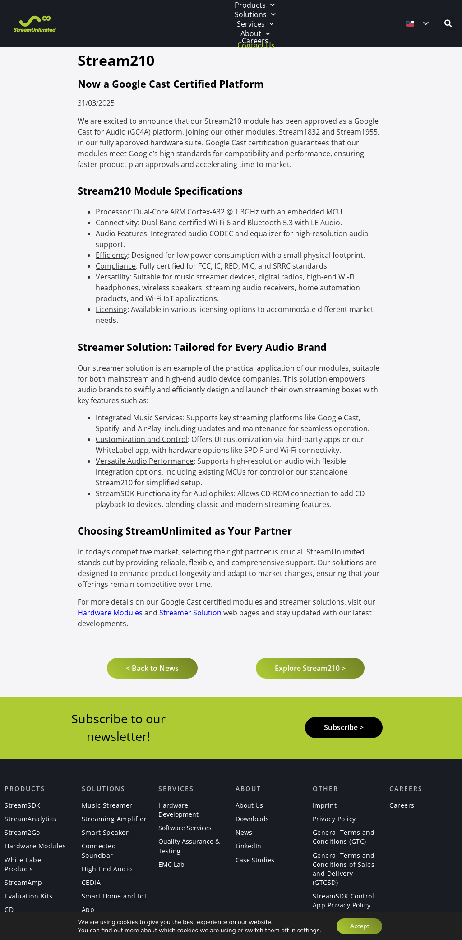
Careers (255, 40)
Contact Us (256, 45)
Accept (359, 925)
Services (255, 23)
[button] (448, 23)
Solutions (255, 14)
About (255, 33)
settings (307, 930)
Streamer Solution (190, 613)
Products (255, 4)
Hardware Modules (110, 613)
